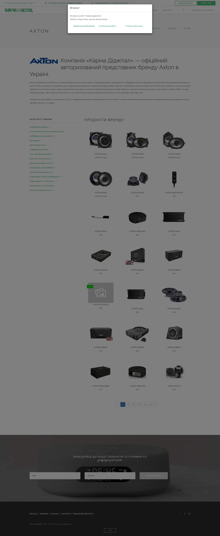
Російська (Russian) (134, 26)
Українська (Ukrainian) (83, 26)
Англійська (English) (107, 26)
